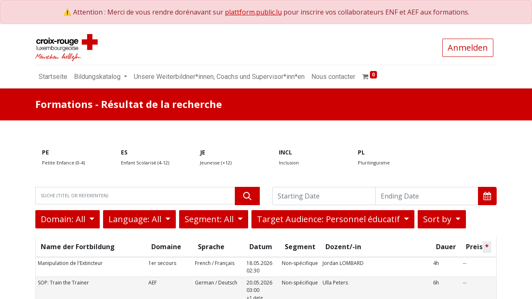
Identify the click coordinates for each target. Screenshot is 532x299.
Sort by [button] (438, 219)
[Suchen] (247, 196)
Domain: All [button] (64, 219)
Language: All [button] (135, 219)
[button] (487, 196)
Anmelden (468, 47)
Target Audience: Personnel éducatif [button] (329, 219)
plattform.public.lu (253, 12)
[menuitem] (53, 77)
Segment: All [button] (210, 219)
